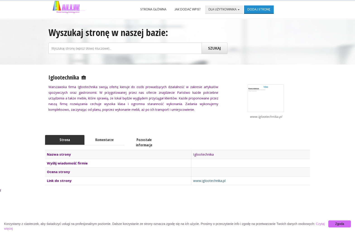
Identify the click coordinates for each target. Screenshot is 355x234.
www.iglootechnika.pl (209, 180)
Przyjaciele (196, 211)
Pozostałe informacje (144, 142)
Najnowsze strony (108, 211)
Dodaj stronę (258, 9)
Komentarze (104, 139)
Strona (65, 139)
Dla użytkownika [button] (224, 9)
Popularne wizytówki (155, 211)
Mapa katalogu (231, 211)
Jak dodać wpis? (187, 9)
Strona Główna (153, 9)
